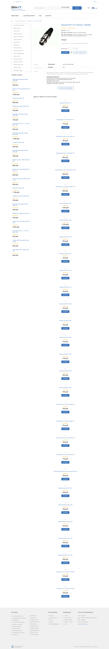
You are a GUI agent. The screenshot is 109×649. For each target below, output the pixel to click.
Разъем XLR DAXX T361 (65, 203)
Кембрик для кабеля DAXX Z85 (20, 106)
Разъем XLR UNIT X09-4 (65, 354)
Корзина (51, 615)
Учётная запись (53, 617)
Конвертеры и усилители (18, 632)
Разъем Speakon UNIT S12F (65, 505)
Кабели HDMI (15, 620)
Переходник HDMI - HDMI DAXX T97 (65, 153)
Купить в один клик (80, 52)
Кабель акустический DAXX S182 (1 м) (21, 89)
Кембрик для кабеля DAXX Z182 (20, 213)
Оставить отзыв (71, 28)
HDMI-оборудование (17, 630)
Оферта (96, 646)
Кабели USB (33, 615)
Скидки (66, 615)
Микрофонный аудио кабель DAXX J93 (20, 204)
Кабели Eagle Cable (34, 630)
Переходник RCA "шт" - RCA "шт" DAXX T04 (21, 124)
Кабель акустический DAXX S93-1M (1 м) (21, 170)
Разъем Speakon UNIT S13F (65, 521)
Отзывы (35, 71)
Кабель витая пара (35, 622)
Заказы (51, 619)
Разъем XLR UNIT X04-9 (65, 337)
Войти (95, 1)
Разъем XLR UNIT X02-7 (65, 270)
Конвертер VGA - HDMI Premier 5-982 (21, 160)
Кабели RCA (15, 634)
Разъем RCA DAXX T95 (18, 98)
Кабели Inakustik (34, 626)
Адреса (51, 622)
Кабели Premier (34, 632)
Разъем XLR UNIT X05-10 (65, 371)
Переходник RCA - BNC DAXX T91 (65, 119)
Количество (64, 48)
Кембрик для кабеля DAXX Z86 (20, 196)
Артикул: (63, 30)
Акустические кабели (17, 616)
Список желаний (88, 8)
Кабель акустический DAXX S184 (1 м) (21, 222)
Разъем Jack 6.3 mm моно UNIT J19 (65, 454)
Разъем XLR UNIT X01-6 (65, 237)
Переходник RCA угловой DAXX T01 (20, 250)
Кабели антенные (16, 626)
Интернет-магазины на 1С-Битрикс (17, 647)
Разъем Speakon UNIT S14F (65, 538)
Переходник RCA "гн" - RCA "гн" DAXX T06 (20, 231)
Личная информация (54, 624)
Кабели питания (34, 619)
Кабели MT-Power (34, 628)
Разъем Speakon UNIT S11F (65, 488)
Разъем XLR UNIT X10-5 (65, 387)
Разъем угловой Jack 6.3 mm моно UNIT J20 (65, 471)
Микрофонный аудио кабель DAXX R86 (20, 80)
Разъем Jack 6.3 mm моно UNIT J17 (65, 421)
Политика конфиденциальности (86, 646)
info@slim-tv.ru (19, 1)
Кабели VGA (33, 617)
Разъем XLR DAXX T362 (65, 220)
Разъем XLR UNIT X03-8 (65, 304)
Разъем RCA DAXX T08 (18, 142)
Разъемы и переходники (18, 622)
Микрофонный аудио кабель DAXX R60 (20, 114)
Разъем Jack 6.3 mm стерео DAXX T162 (65, 170)
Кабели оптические (17, 624)
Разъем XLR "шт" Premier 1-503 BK (65, 571)
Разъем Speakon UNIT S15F (65, 555)
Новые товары (67, 617)
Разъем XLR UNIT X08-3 (65, 320)
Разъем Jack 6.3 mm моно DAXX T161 (65, 186)
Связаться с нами (68, 622)
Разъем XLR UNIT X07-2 (65, 287)
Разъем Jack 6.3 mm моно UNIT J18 (65, 438)
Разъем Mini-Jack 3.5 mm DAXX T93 (65, 136)
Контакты (76, 646)
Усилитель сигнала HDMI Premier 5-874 (21, 179)
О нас (65, 624)
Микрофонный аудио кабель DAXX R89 (20, 151)
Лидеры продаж (68, 619)
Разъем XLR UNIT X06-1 (65, 253)
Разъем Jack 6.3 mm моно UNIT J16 (65, 404)
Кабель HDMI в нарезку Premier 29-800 (20, 240)
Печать (71, 52)
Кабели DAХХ (33, 624)
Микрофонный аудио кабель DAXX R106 (20, 133)
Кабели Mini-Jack (16, 628)
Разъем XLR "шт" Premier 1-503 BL (65, 588)
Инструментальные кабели (19, 618)
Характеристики (37, 68)
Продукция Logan (34, 634)
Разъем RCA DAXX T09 (18, 188)
